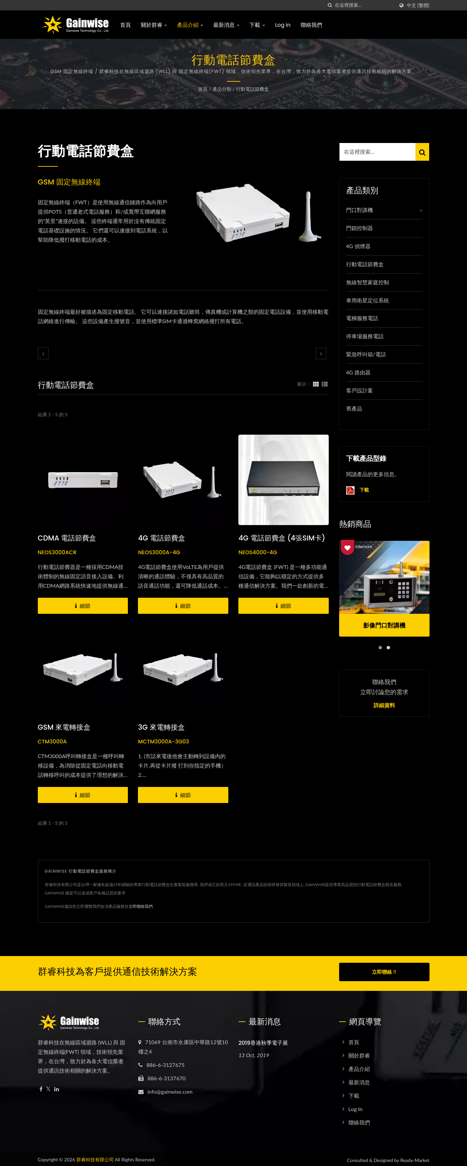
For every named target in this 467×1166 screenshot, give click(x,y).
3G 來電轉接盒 (161, 727)
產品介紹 (190, 25)
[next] (321, 353)
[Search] (364, 5)
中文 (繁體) (418, 5)
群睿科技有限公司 (95, 1156)
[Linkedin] (56, 1086)
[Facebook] (41, 1086)
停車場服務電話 (365, 336)
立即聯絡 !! (384, 972)
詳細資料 (384, 705)
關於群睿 (154, 25)
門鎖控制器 (359, 228)
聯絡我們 (311, 25)
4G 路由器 (358, 372)
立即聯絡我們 (141, 906)
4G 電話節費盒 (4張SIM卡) (281, 538)
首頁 (125, 25)
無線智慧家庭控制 (367, 282)
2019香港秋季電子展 (263, 1040)
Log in (283, 25)
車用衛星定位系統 (367, 300)
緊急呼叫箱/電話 (366, 354)
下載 (257, 25)
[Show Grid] (316, 383)
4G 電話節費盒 (161, 538)
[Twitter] (48, 1086)
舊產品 (354, 408)
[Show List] (324, 383)
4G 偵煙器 (358, 246)
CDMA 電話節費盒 (67, 538)
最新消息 (226, 25)
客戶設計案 (359, 390)
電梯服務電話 (362, 318)
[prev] (43, 353)
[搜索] (330, 5)
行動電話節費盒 (252, 89)
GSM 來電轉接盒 (64, 727)
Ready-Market (415, 1157)
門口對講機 (359, 210)
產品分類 (222, 89)
